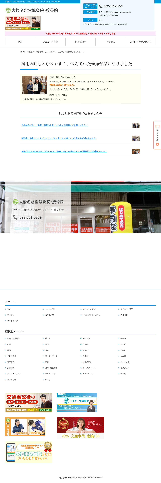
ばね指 (123, 356)
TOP (20, 42)
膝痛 (47, 362)
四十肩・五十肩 (51, 356)
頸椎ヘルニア (88, 374)
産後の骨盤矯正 (13, 339)
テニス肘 (86, 339)
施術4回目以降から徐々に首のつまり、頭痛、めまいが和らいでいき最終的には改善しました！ (64, 151)
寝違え (123, 374)
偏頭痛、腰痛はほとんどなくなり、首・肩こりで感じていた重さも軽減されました (58, 138)
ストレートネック (14, 374)
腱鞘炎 (85, 356)
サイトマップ (12, 321)
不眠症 (85, 344)
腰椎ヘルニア (50, 374)
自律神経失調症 (51, 368)
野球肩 (47, 339)
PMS (9, 344)
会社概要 (124, 315)
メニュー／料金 (50, 42)
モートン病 (124, 362)
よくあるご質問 (126, 309)
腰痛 (9, 350)
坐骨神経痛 (11, 356)
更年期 (47, 344)
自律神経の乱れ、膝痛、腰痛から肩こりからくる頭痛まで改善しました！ (54, 125)
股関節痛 (10, 368)
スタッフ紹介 (50, 309)
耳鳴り (123, 350)
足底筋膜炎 (87, 362)
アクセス (110, 42)
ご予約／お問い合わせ (140, 42)
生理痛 (123, 339)
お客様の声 (80, 42)
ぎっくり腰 (11, 380)
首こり (47, 380)
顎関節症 (10, 362)
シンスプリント (89, 368)
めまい (85, 350)
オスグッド (124, 368)
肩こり (123, 344)
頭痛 (47, 350)
